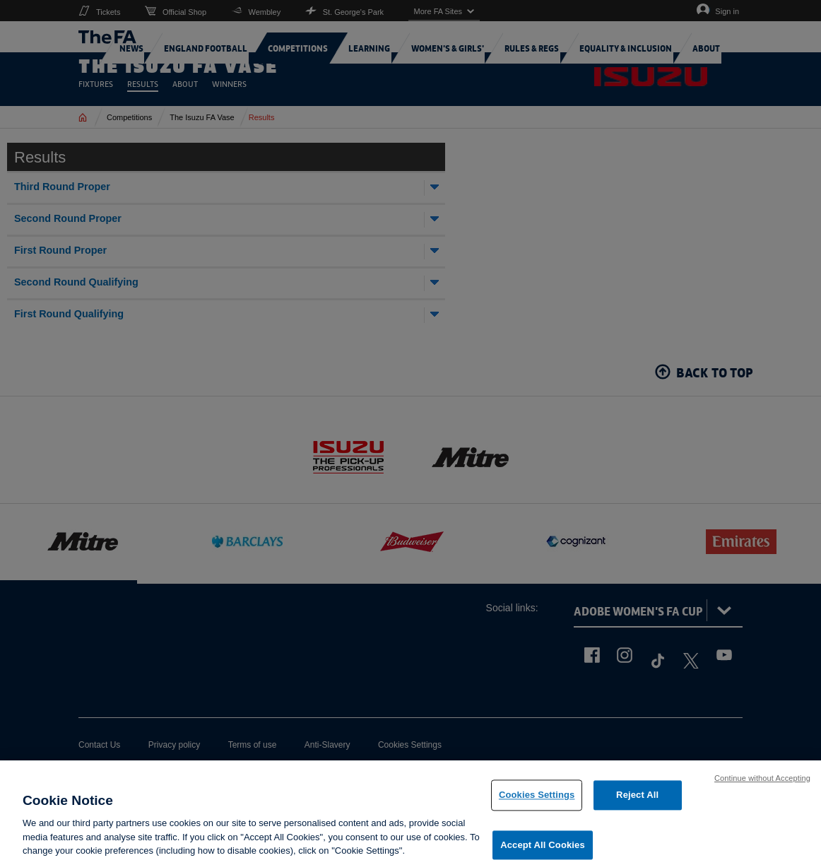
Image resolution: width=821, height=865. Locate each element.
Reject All (637, 799)
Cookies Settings (537, 799)
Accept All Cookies (542, 849)
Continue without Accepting (762, 782)
